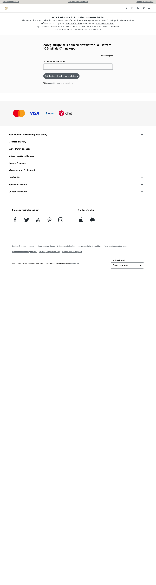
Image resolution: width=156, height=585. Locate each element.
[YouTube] (38, 221)
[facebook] (15, 221)
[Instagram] (61, 221)
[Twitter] (26, 221)
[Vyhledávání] (126, 8)
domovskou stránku (105, 23)
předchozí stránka (73, 23)
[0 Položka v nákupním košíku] (143, 8)
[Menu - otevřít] (149, 8)
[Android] (92, 221)
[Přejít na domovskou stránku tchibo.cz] (7, 8)
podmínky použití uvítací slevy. (60, 83)
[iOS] (81, 221)
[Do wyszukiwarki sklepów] (132, 8)
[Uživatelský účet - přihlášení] (138, 8)
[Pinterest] (49, 221)
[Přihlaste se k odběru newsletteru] (61, 76)
